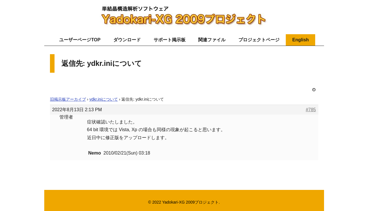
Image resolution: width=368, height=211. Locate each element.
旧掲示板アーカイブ (68, 99)
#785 (311, 109)
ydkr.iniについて (103, 99)
